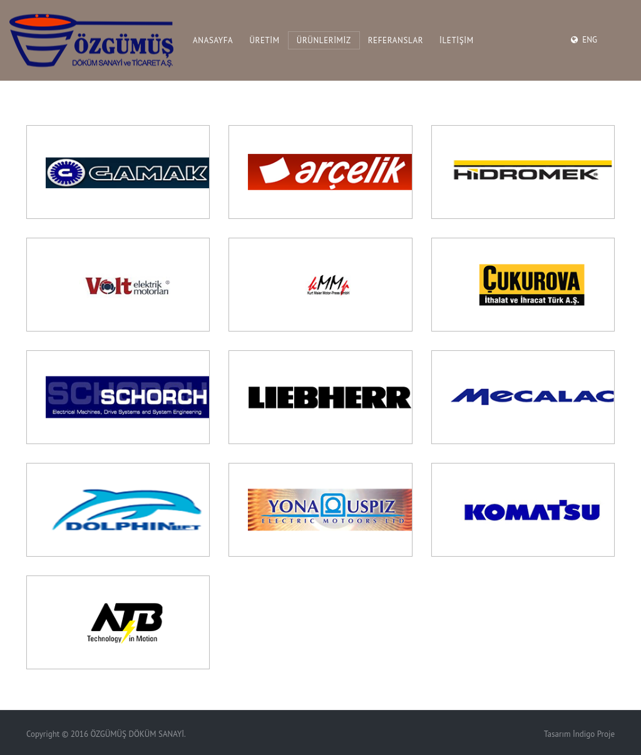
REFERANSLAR (395, 40)
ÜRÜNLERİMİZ (324, 40)
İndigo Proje (594, 734)
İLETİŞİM (456, 40)
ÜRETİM (264, 40)
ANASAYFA (213, 40)
